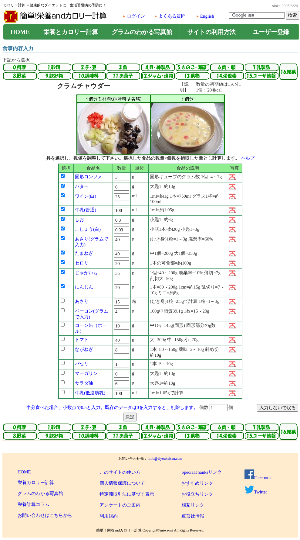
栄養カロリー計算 (36, 482)
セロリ (82, 263)
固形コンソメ (88, 176)
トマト (82, 339)
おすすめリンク (197, 483)
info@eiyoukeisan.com (165, 458)
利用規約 (108, 516)
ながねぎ (84, 349)
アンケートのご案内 (119, 505)
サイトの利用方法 (211, 32)
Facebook (258, 477)
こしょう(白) (88, 229)
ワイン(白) (85, 196)
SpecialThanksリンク (201, 472)
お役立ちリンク (197, 494)
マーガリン (86, 373)
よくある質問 (172, 16)
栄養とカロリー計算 (70, 32)
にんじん (84, 287)
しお (79, 219)
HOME (20, 32)
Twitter (255, 492)
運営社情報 (192, 516)
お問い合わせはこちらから (45, 515)
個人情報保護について (122, 483)
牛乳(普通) (85, 209)
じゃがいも (86, 272)
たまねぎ (84, 253)
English (207, 16)
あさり (82, 301)
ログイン (136, 16)
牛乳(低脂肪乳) (90, 392)
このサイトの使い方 (119, 472)
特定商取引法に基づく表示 (126, 494)
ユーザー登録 (271, 32)
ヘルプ (247, 158)
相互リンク (192, 505)
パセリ (82, 363)
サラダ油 (84, 383)
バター (82, 186)
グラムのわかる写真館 (142, 32)
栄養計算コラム (33, 504)
